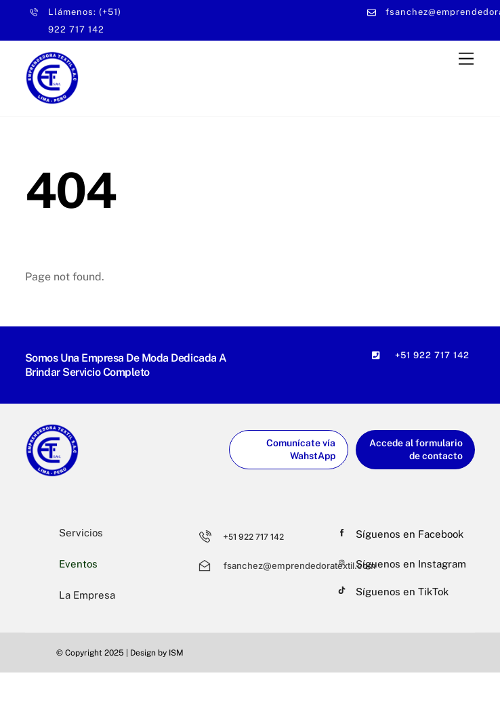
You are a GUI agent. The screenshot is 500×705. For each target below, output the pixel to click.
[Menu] (466, 58)
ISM (176, 653)
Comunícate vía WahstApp (300, 449)
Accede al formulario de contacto (416, 449)
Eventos (78, 564)
